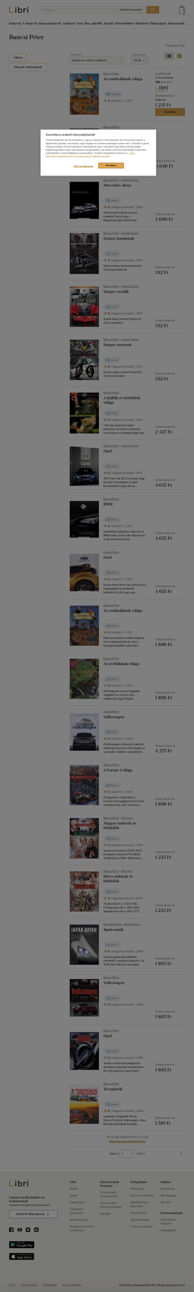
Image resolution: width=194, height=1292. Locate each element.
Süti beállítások (83, 166)
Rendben (111, 165)
